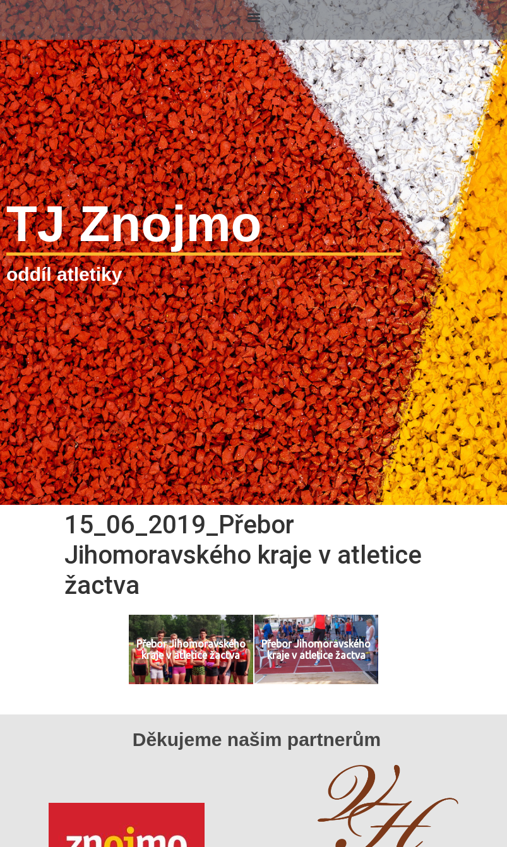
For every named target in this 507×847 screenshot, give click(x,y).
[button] (253, 16)
